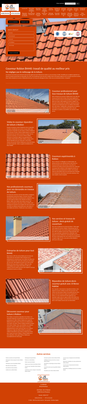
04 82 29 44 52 (5, 13)
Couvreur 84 (24, 8)
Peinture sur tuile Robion (30, 360)
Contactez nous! (24, 22)
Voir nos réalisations (13, 22)
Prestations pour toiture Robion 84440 (51, 370)
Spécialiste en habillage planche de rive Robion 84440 (72, 369)
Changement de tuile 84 (82, 9)
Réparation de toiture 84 (63, 14)
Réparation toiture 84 (38, 9)
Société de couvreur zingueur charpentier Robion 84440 (33, 370)
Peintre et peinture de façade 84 (76, 14)
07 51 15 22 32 (15, 13)
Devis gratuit (47, 400)
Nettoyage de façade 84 (51, 14)
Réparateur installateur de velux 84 (24, 14)
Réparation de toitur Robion (11, 365)
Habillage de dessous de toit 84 (57, 10)
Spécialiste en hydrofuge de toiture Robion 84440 (52, 364)
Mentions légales (55, 400)
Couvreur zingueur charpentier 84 (44, 10)
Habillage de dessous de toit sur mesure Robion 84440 (51, 360)
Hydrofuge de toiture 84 (63, 10)
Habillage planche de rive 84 (38, 14)
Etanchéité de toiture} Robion (11, 367)
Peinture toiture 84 (51, 9)
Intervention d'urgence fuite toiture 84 (31, 10)
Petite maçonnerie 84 (82, 14)
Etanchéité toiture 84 (57, 14)
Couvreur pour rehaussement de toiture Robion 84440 (71, 365)
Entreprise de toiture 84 (76, 10)
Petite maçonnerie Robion (30, 362)
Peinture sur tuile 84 (44, 14)
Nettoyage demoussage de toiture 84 (70, 15)
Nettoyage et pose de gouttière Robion (13, 363)
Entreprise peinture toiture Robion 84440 (52, 357)
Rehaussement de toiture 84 (31, 14)
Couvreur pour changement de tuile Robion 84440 (71, 358)
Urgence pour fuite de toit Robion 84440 (33, 364)
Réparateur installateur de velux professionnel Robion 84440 (72, 362)
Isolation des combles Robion (11, 369)
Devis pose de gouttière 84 (70, 10)
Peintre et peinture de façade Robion (13, 357)
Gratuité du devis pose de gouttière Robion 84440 (52, 367)
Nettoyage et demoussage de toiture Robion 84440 (14, 360)
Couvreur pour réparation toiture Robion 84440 (33, 367)
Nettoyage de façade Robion (30, 357)
